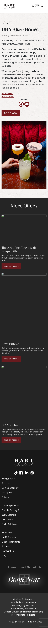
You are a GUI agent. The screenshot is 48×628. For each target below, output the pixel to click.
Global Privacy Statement (23, 602)
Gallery (6, 546)
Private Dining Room (13, 510)
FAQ (4, 556)
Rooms (6, 483)
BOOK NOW (8, 97)
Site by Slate (35, 622)
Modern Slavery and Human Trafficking (23, 612)
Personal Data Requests (23, 615)
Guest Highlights (11, 542)
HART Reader (9, 537)
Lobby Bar (7, 493)
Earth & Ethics (9, 524)
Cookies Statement (23, 599)
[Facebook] (21, 104)
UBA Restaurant (10, 488)
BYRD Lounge (9, 515)
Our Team (7, 519)
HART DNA (7, 533)
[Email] (26, 104)
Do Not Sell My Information (23, 609)
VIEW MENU (7, 94)
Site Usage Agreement (23, 606)
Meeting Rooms (10, 506)
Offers (5, 497)
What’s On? (8, 479)
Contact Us (8, 551)
